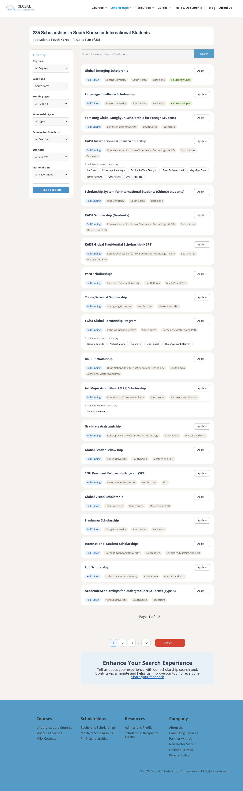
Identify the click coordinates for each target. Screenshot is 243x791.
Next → (170, 643)
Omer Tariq (114, 176)
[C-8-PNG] (20, 6)
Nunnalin (136, 343)
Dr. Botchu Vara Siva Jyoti (144, 170)
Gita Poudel (153, 343)
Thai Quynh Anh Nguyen (177, 343)
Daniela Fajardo (95, 343)
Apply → (202, 70)
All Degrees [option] (41, 68)
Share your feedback (147, 677)
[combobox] (51, 68)
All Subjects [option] (41, 157)
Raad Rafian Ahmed (173, 170)
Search (207, 53)
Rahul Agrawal (95, 176)
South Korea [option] (42, 86)
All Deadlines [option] (42, 139)
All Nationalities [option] (44, 174)
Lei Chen (91, 170)
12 (146, 643)
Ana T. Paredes (134, 176)
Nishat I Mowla (117, 343)
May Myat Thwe (198, 170)
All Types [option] (40, 121)
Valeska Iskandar (96, 411)
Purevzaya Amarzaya (113, 170)
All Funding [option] (41, 103)
